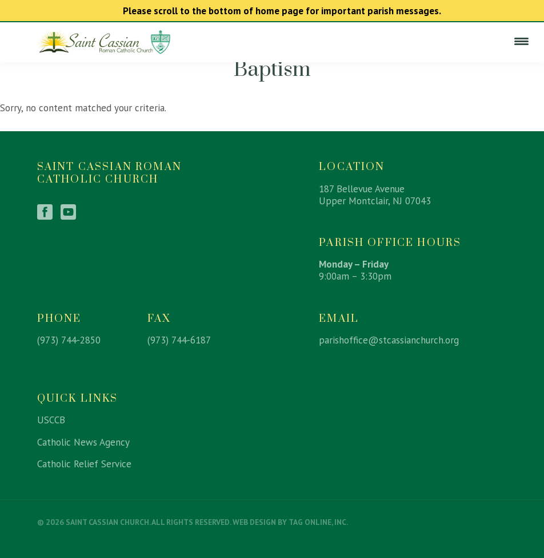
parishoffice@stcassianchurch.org (389, 340)
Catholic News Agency (83, 442)
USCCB (51, 420)
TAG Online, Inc (317, 522)
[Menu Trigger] (521, 41)
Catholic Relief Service (84, 464)
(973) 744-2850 (69, 340)
